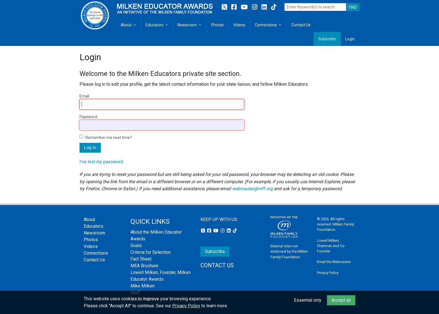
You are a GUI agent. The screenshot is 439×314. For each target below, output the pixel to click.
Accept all (341, 300)
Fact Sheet (140, 259)
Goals (136, 245)
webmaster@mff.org (252, 188)
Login (350, 39)
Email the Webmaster (334, 262)
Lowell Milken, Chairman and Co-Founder (331, 245)
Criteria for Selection (150, 252)
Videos (239, 25)
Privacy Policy (327, 273)
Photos (217, 25)
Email (84, 96)
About (126, 25)
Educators (155, 25)
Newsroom (187, 25)
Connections (266, 25)
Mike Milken (142, 286)
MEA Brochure (144, 265)
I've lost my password (101, 161)
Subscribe (327, 39)
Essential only (307, 300)
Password (88, 117)
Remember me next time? (108, 137)
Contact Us (300, 25)
